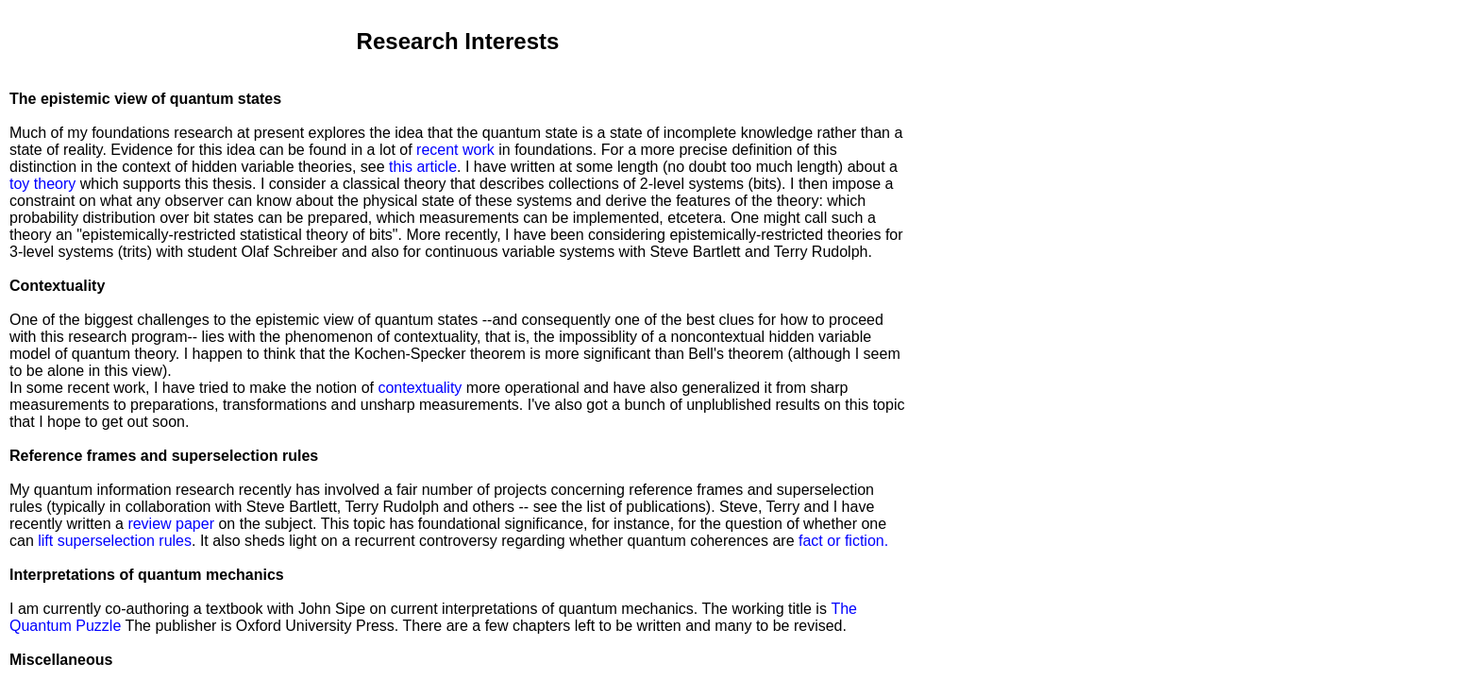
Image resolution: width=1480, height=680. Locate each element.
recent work (455, 150)
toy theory (44, 184)
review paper (170, 524)
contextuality (420, 388)
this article (423, 167)
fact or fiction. (843, 541)
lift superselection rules (115, 541)
